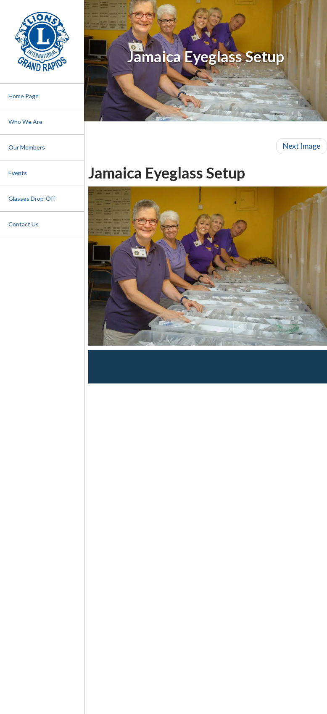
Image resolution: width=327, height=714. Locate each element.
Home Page (23, 96)
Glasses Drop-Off (31, 198)
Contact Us (23, 224)
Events (17, 172)
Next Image (301, 145)
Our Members (26, 147)
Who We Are (25, 121)
